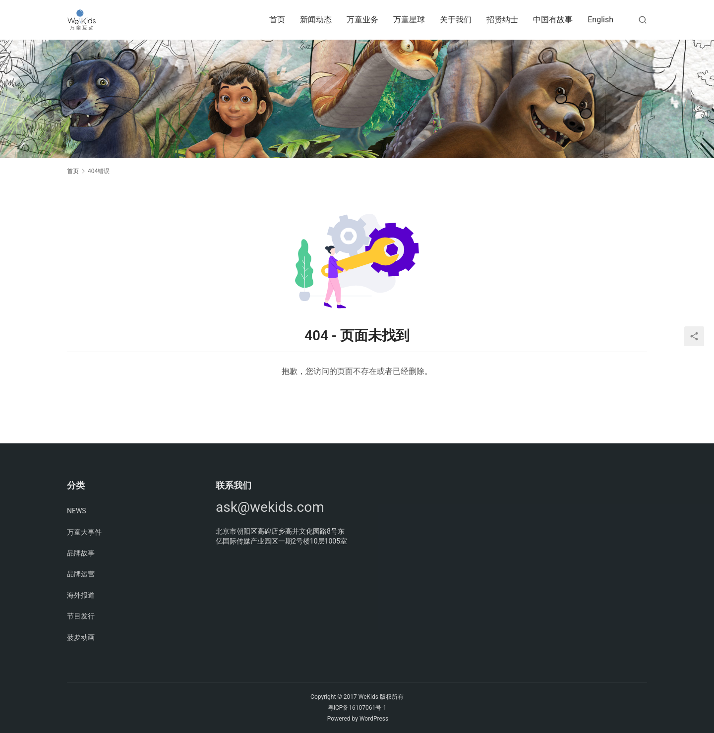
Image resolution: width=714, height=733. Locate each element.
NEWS (76, 511)
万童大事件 (84, 532)
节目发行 (81, 616)
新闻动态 (316, 19)
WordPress (373, 718)
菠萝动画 (81, 637)
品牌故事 (81, 553)
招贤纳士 (502, 19)
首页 (277, 19)
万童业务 (362, 19)
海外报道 (81, 595)
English (600, 19)
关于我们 (456, 19)
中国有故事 (553, 19)
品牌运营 (81, 574)
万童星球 (409, 19)
